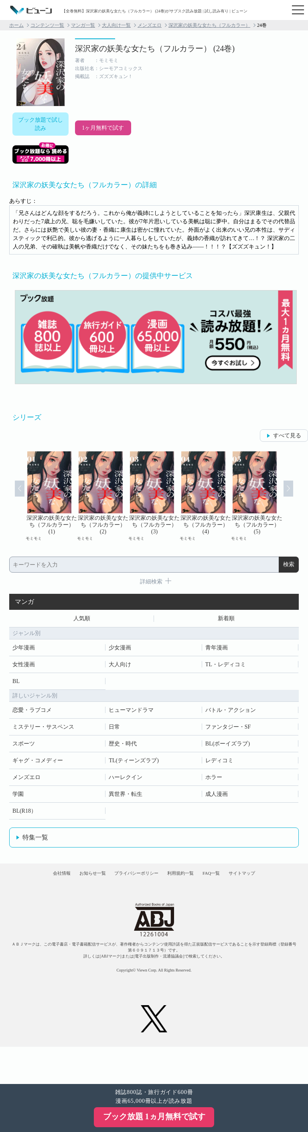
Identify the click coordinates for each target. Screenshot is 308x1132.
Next (297, 496)
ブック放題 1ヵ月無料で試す (154, 1116)
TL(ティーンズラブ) (133, 763)
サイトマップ (154, 905)
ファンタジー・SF (228, 729)
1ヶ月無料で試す (103, 128)
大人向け (120, 667)
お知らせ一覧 (95, 881)
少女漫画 (120, 650)
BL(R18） (24, 813)
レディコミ (219, 763)
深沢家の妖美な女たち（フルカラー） (209, 25)
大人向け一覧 (116, 25)
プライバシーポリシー (154, 881)
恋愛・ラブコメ (32, 712)
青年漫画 (216, 650)
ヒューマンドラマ (131, 712)
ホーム (16, 25)
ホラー (213, 780)
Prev (11, 496)
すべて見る (287, 436)
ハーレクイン (125, 780)
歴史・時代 (123, 746)
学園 (18, 796)
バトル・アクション (230, 712)
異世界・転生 (125, 796)
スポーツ (23, 746)
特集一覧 (35, 839)
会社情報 (50, 881)
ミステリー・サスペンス (43, 729)
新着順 (226, 620)
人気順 (81, 620)
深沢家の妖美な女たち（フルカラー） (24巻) (155, 48)
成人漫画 (216, 796)
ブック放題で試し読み (40, 124)
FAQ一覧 (257, 881)
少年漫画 (23, 650)
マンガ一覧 (83, 25)
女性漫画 (23, 667)
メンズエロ (150, 25)
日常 (114, 729)
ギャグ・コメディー (37, 763)
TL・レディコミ (225, 667)
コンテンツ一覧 (47, 25)
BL (16, 684)
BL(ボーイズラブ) (227, 746)
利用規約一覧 (213, 881)
